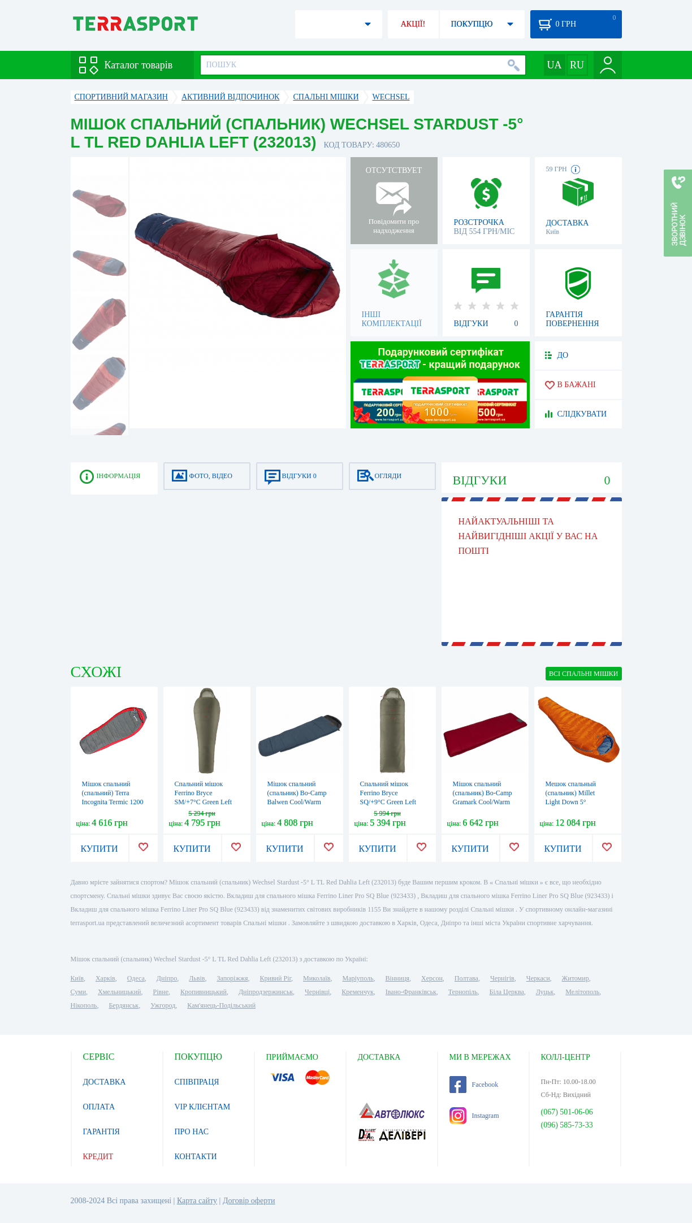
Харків (105, 978)
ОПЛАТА (99, 1107)
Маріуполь (358, 978)
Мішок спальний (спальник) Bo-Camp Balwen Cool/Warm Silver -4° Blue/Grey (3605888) (297, 802)
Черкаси (538, 978)
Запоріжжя (232, 978)
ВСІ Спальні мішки (583, 674)
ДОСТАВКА (104, 1082)
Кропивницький (203, 992)
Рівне (160, 992)
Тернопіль (463, 992)
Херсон (432, 978)
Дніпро (167, 978)
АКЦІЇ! (413, 24)
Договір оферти (249, 1200)
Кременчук (357, 992)
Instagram (474, 1115)
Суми (78, 992)
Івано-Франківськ (411, 992)
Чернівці (317, 992)
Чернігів (502, 978)
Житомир (575, 978)
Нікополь (84, 1005)
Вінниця (398, 978)
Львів (197, 978)
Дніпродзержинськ (266, 992)
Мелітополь (582, 992)
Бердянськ (124, 1005)
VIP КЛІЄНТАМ (203, 1107)
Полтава (466, 978)
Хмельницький (119, 992)
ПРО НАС (192, 1131)
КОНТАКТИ (196, 1156)
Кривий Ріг (276, 978)
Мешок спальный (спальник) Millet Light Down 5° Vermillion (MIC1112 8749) (575, 802)
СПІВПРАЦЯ (197, 1082)
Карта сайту (197, 1200)
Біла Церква (507, 992)
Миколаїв (316, 978)
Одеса (136, 978)
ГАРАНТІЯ (101, 1131)
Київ (77, 978)
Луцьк (545, 992)
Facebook (474, 1084)
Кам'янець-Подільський (221, 1005)
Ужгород (162, 1005)
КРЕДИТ (98, 1156)
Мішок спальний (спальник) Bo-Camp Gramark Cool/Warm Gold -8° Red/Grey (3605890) (482, 802)
